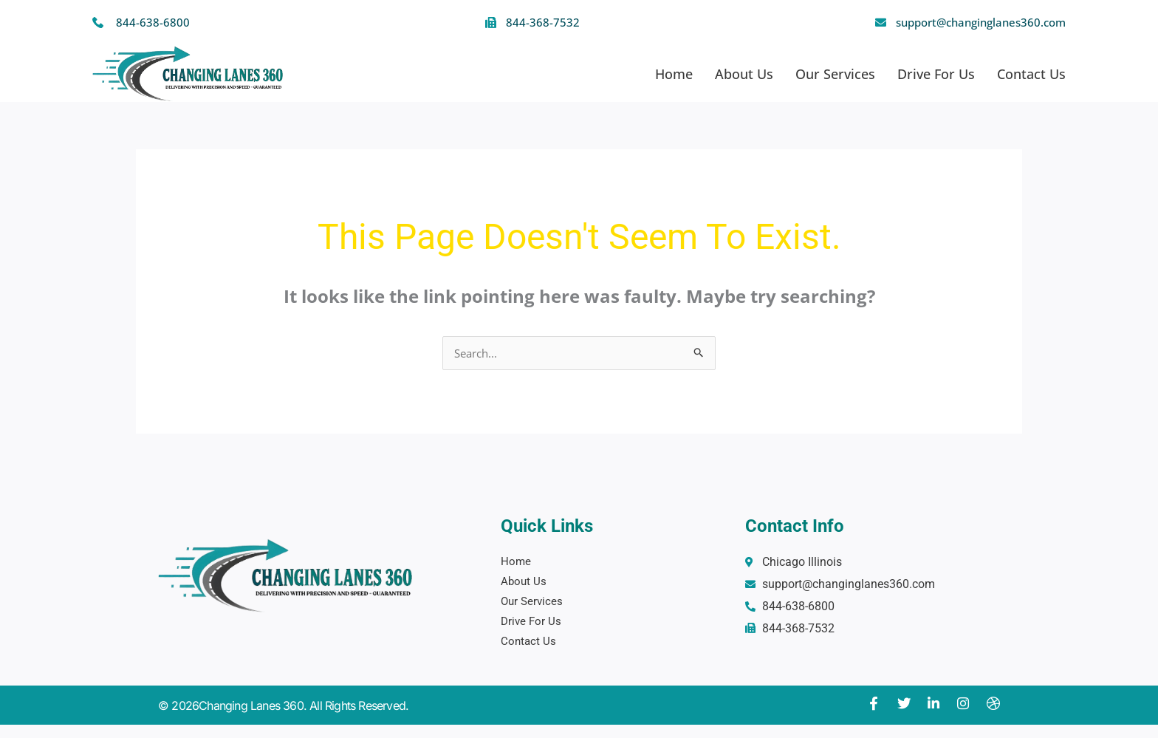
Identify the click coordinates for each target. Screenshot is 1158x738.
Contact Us (1031, 74)
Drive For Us (936, 74)
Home (674, 74)
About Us (744, 74)
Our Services (835, 74)
